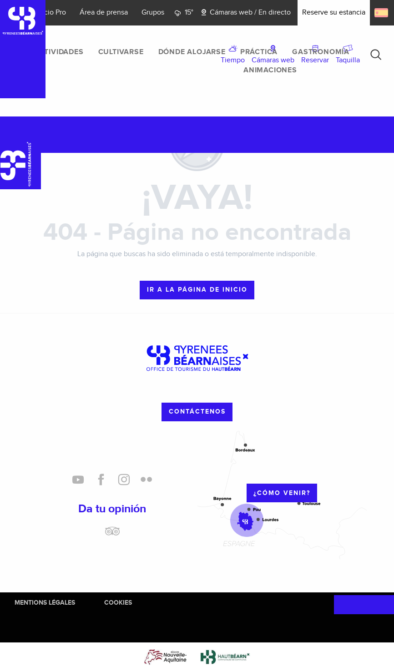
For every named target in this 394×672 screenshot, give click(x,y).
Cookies (118, 602)
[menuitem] (59, 52)
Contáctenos (197, 411)
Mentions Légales (45, 602)
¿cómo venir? (281, 493)
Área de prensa (104, 12)
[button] (376, 54)
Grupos (152, 12)
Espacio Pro (47, 12)
